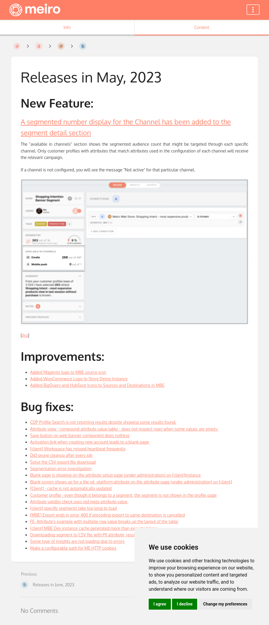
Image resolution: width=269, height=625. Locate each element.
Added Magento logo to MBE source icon (68, 372)
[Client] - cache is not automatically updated (71, 488)
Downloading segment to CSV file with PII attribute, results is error (92, 534)
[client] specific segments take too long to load (73, 508)
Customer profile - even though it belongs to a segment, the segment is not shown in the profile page (123, 495)
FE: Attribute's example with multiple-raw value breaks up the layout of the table (104, 521)
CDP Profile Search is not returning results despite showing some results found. (103, 422)
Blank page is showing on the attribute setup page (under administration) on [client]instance (115, 475)
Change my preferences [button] (225, 604)
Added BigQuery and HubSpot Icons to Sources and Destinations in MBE (97, 385)
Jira (25, 335)
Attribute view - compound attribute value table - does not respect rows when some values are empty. (124, 428)
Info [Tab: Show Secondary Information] (67, 27)
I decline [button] (184, 604)
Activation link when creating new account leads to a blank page (89, 441)
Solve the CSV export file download (63, 462)
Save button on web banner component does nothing (79, 435)
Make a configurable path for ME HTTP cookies (73, 548)
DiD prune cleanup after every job (61, 455)
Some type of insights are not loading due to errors (77, 541)
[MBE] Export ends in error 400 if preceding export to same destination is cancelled (107, 514)
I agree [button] (159, 604)
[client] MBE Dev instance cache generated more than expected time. (94, 528)
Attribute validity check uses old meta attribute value (79, 501)
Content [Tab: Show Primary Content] (201, 27)
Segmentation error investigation (61, 468)
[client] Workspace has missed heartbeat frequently (78, 448)
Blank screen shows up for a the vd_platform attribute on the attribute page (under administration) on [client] (131, 481)
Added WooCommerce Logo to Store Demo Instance (79, 378)
